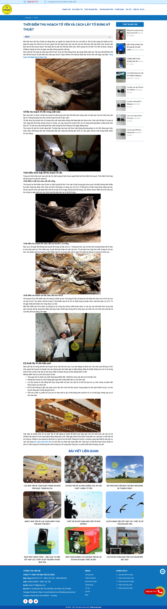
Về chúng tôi (77, 9)
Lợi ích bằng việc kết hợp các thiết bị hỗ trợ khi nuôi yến (124, 522)
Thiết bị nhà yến (90, 9)
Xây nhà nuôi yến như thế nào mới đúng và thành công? (125, 487)
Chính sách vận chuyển (126, 581)
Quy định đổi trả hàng (125, 575)
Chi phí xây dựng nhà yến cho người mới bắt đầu (125, 558)
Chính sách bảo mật (125, 585)
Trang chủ (66, 9)
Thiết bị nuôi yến (95, 607)
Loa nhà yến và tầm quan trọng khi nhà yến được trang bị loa (42, 487)
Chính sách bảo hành (125, 588)
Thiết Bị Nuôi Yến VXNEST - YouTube (43, 596)
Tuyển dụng (119, 9)
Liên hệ (136, 9)
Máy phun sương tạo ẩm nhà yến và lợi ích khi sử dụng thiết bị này (83, 558)
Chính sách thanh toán (126, 578)
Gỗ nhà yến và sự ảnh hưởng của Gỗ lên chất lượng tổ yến (83, 487)
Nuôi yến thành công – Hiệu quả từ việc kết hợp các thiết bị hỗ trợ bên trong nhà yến (42, 559)
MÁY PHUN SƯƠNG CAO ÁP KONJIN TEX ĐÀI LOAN (135, 47)
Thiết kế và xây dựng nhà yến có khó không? (83, 522)
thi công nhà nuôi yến (42, 442)
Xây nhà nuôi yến (106, 9)
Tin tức (128, 9)
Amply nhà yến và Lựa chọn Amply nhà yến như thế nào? (42, 522)
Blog (142, 9)
